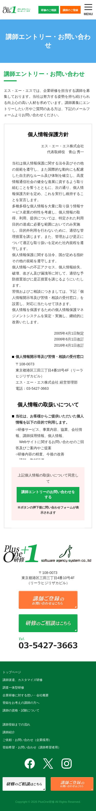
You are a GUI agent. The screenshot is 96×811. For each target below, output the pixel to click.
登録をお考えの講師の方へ (21, 703)
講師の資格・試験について (21, 710)
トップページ (12, 672)
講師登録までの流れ (16, 724)
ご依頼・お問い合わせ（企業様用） (27, 740)
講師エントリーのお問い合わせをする (48, 494)
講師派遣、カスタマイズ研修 (22, 680)
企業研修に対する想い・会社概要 (26, 695)
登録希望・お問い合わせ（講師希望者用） (32, 747)
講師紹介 (9, 732)
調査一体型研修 (13, 687)
